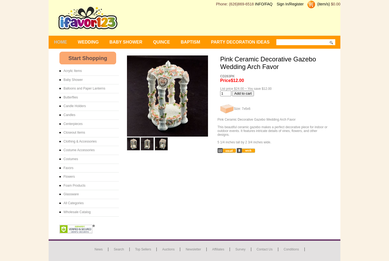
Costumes (70, 159)
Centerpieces (73, 124)
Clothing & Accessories (80, 141)
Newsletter (193, 249)
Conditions (291, 249)
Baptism (190, 42)
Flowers (69, 177)
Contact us (265, 249)
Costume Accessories (79, 150)
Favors (68, 168)
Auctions (168, 249)
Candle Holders (74, 106)
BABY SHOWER (125, 42)
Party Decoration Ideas (240, 42)
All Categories (73, 203)
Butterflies (70, 97)
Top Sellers (143, 249)
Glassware (71, 194)
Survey (240, 249)
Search (119, 249)
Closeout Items (74, 132)
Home (60, 42)
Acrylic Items (72, 71)
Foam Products (74, 185)
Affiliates (218, 249)
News (99, 249)
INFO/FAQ (263, 4)
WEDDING (88, 42)
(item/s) (323, 4)
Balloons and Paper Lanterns (84, 88)
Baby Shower (73, 80)
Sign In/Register (290, 4)
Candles (69, 115)
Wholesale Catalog (77, 212)
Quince (161, 42)
